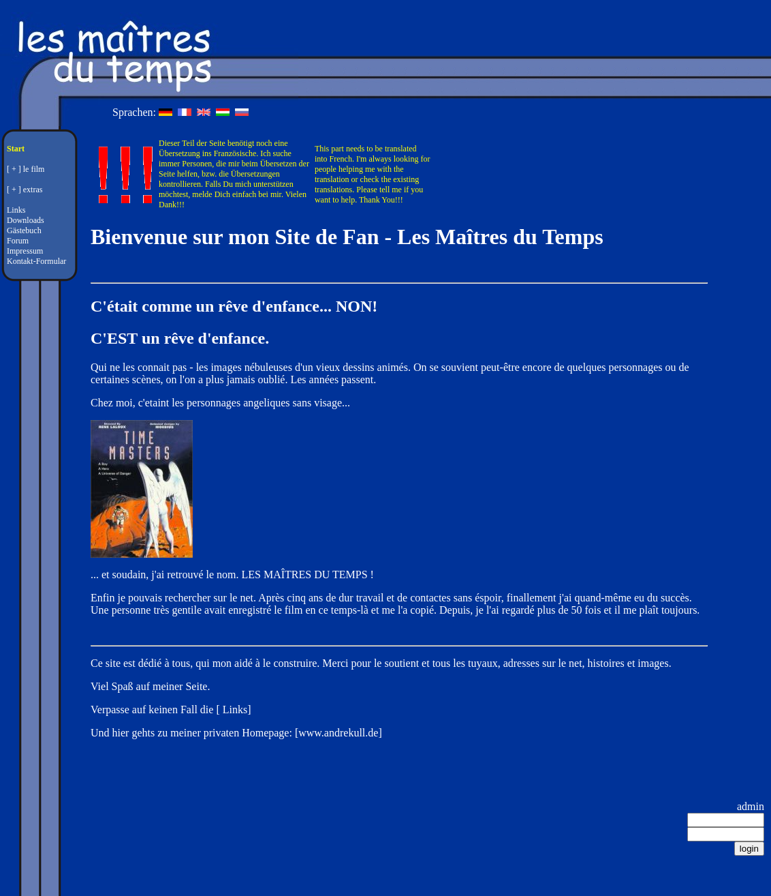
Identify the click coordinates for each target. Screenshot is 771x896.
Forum (18, 240)
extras (33, 189)
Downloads (25, 220)
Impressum (25, 251)
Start (16, 148)
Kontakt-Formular (36, 261)
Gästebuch (24, 230)
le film (34, 169)
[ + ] (14, 169)
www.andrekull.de (338, 732)
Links (16, 210)
